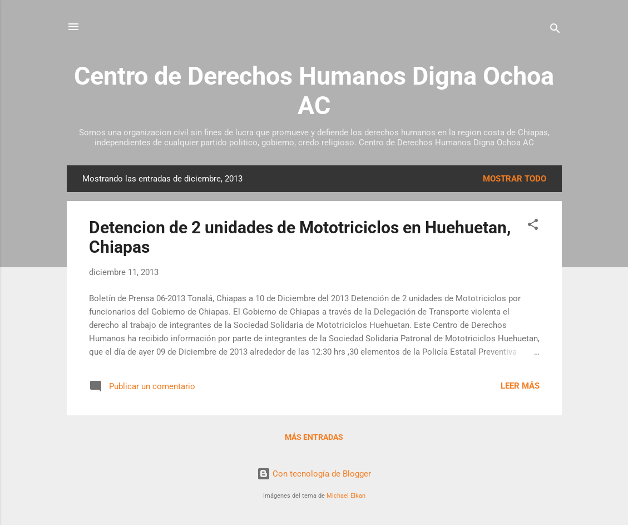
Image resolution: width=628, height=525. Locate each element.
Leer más (520, 386)
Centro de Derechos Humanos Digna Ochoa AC (314, 90)
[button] (533, 226)
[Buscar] (555, 30)
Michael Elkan (346, 495)
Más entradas (314, 437)
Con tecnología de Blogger (314, 474)
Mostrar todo (514, 179)
